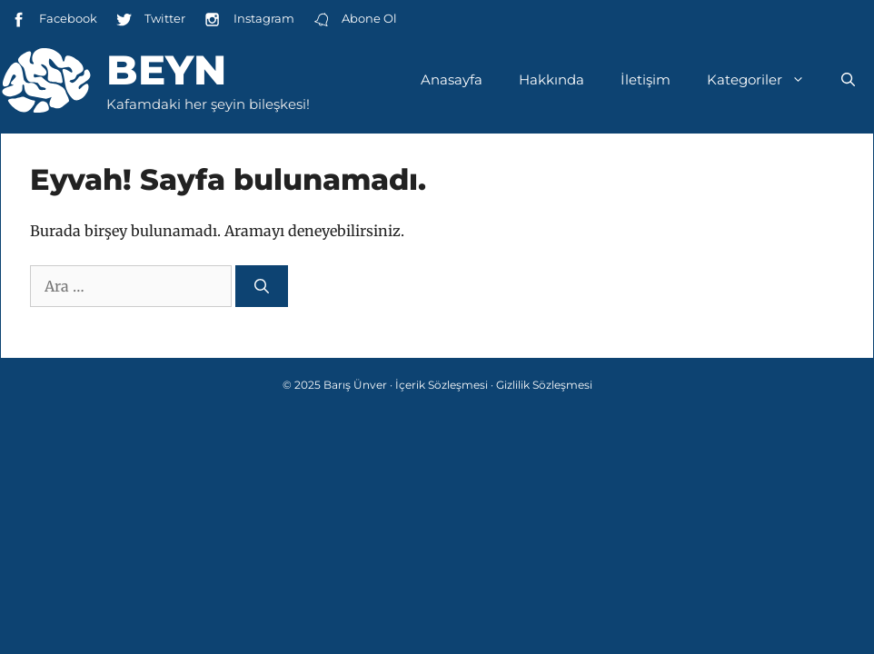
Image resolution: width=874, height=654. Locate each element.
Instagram (248, 19)
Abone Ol (355, 19)
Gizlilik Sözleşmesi (544, 384)
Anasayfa (451, 79)
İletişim (645, 79)
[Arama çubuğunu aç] (848, 80)
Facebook (53, 19)
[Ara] (261, 286)
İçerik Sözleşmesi (441, 384)
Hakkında (551, 79)
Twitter (150, 19)
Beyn (166, 69)
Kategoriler (765, 80)
